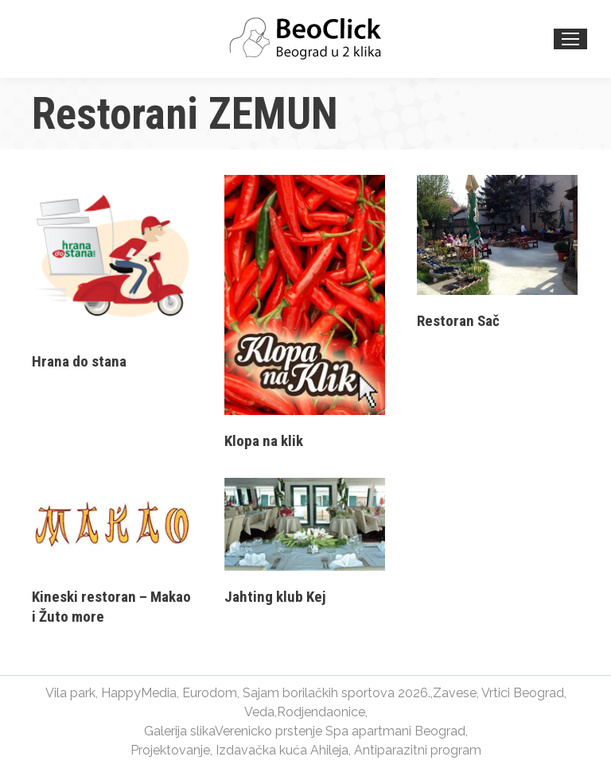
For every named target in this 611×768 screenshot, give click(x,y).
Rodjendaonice (321, 712)
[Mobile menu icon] (570, 39)
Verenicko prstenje (268, 731)
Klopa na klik (263, 441)
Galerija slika (179, 731)
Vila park (70, 692)
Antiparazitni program (417, 750)
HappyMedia (139, 692)
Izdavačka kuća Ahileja (282, 750)
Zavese (455, 692)
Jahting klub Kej (275, 597)
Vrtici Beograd (522, 692)
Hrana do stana (79, 361)
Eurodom (209, 692)
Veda (259, 712)
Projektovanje (170, 750)
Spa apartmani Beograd (395, 731)
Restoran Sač (458, 321)
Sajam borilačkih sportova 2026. (336, 692)
